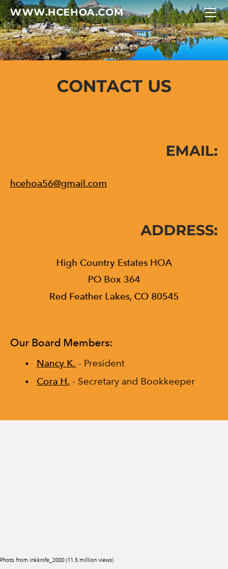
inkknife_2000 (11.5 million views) (71, 559)
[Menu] (210, 12)
